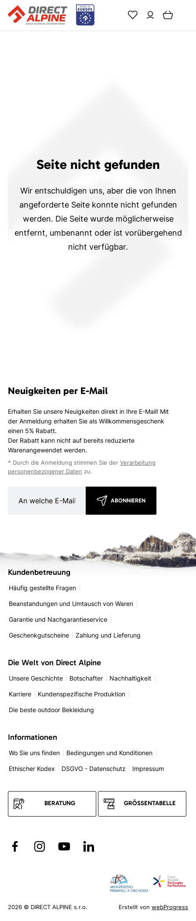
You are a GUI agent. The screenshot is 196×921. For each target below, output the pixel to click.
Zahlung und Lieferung (108, 635)
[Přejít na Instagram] (40, 846)
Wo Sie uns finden (34, 752)
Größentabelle (150, 803)
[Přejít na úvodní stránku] (51, 15)
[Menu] (185, 15)
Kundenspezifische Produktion (81, 694)
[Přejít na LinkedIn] (89, 846)
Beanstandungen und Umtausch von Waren (71, 603)
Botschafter (86, 678)
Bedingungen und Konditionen (109, 752)
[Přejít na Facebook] (15, 846)
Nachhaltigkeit (130, 678)
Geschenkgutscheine (39, 635)
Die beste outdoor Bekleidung (51, 709)
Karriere (20, 694)
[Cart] (168, 15)
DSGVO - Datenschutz (94, 768)
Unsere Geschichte (36, 678)
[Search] (115, 15)
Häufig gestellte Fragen (42, 587)
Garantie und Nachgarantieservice (58, 619)
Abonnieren (128, 500)
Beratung (59, 803)
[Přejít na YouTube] (64, 846)
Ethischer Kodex (32, 768)
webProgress (170, 906)
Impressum (148, 768)
